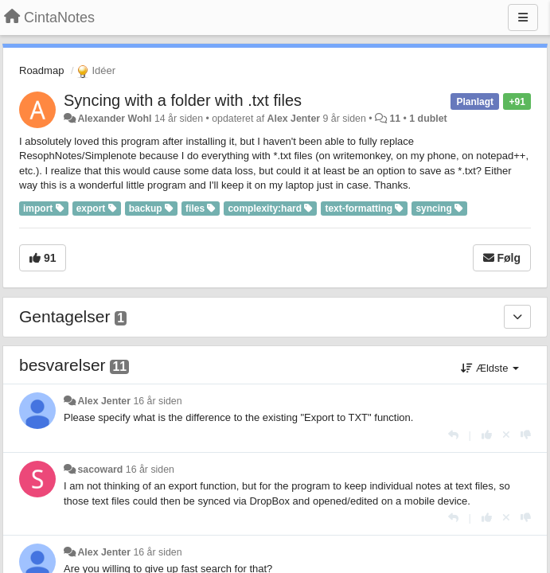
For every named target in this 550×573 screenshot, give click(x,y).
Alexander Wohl (114, 118)
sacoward (100, 469)
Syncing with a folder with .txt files (183, 100)
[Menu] (523, 17)
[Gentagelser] (517, 317)
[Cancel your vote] (506, 435)
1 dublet (428, 118)
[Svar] (453, 435)
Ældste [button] (490, 368)
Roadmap (41, 70)
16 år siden (157, 401)
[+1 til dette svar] (487, 435)
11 (394, 118)
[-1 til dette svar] (526, 435)
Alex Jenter (294, 118)
